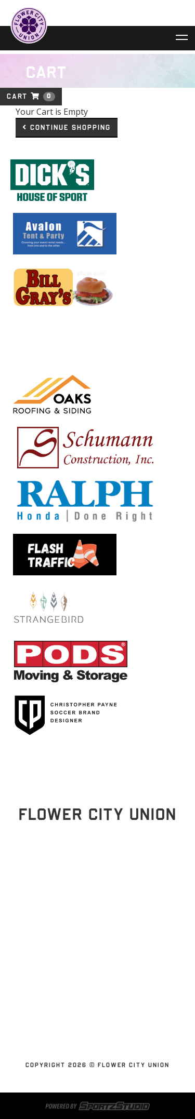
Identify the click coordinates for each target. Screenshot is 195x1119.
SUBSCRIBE (94, 1019)
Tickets (93, 945)
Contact (93, 995)
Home (94, 920)
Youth (94, 1032)
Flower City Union (94, 957)
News (94, 982)
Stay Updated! (98, 884)
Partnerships (94, 970)
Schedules (94, 932)
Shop (93, 1007)
